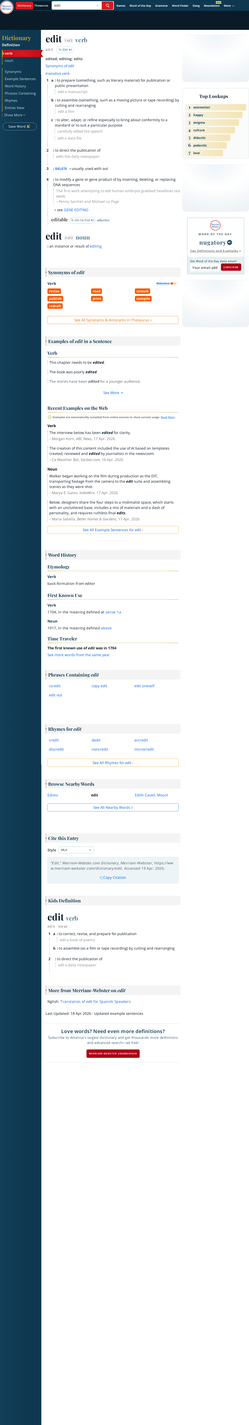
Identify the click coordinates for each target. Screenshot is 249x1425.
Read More (168, 417)
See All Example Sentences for (112, 529)
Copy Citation (113, 877)
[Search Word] (107, 5)
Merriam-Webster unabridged (113, 1053)
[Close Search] (97, 5)
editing (96, 246)
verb (81, 40)
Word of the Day (140, 5)
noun (83, 237)
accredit (141, 740)
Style (51, 850)
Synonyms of (60, 65)
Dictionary (16, 38)
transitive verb (58, 73)
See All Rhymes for (112, 762)
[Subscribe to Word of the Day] (205, 267)
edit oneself (144, 685)
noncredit (100, 749)
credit (54, 740)
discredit (56, 749)
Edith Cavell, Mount (151, 795)
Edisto (52, 795)
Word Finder (180, 5)
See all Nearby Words (111, 807)
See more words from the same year (78, 654)
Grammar (161, 5)
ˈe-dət (65, 49)
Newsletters (212, 5)
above (106, 628)
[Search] (82, 5)
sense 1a (113, 612)
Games (120, 5)
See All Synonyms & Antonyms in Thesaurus (111, 320)
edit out (55, 695)
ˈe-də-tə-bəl (82, 219)
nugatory (212, 242)
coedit (55, 685)
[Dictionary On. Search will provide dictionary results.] (33, 5)
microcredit (144, 749)
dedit (96, 740)
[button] (229, 5)
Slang (196, 5)
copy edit (99, 685)
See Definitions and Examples (214, 251)
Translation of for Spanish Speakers (95, 1001)
